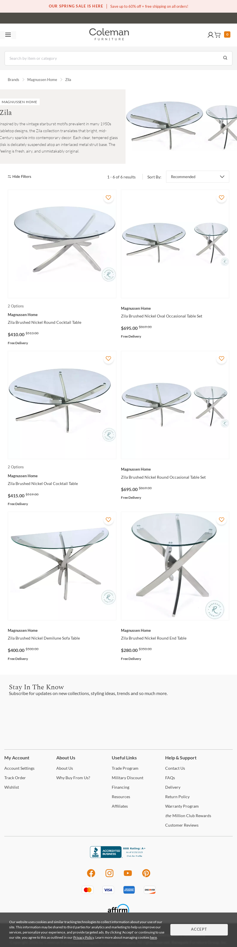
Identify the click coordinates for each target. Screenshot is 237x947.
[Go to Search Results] (225, 58)
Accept (199, 929)
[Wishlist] (11, 787)
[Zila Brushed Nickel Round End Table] (175, 630)
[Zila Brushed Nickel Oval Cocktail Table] (62, 476)
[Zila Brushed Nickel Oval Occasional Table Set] (175, 308)
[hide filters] (21, 176)
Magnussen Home (42, 79)
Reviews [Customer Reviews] (182, 825)
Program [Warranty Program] (182, 806)
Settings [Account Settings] (19, 768)
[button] (210, 35)
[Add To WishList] (108, 197)
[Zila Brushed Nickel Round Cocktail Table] (62, 314)
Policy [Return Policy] (177, 796)
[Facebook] (91, 876)
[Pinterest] (146, 876)
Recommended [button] (183, 176)
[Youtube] (127, 876)
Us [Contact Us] (175, 768)
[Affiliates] (120, 806)
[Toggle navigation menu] (8, 35)
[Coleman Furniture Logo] (109, 35)
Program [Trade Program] (125, 768)
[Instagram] (109, 876)
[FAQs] (170, 777)
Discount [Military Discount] (127, 777)
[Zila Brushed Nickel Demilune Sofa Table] (62, 630)
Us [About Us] (64, 768)
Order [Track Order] (15, 777)
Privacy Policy (83, 937)
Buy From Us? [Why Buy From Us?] (73, 777)
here (153, 937)
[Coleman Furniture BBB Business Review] (118, 856)
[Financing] (120, 787)
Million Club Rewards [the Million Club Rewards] (188, 815)
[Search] (118, 58)
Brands (13, 79)
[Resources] (121, 796)
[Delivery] (172, 787)
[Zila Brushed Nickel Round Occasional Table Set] (175, 469)
